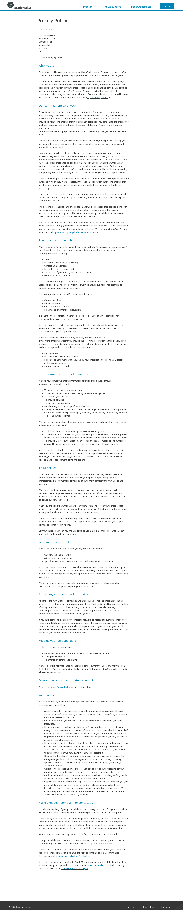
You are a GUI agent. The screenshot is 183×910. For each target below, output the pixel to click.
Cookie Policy (63, 687)
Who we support (113, 6)
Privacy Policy (131, 907)
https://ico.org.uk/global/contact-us (73, 855)
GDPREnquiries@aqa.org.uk (74, 868)
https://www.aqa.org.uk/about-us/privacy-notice (76, 232)
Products (89, 6)
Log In (167, 6)
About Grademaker (141, 6)
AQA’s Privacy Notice (97, 97)
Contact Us (166, 907)
